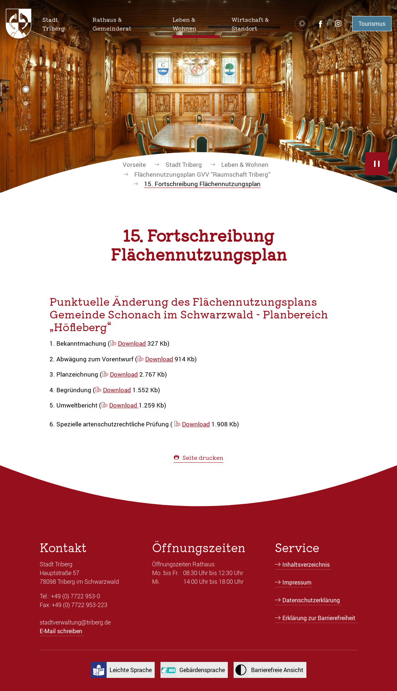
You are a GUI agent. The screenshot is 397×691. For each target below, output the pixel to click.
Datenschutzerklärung (311, 600)
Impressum (296, 582)
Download (132, 343)
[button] (61, 23)
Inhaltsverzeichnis (306, 565)
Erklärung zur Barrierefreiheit (319, 618)
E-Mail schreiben (61, 631)
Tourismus (371, 24)
